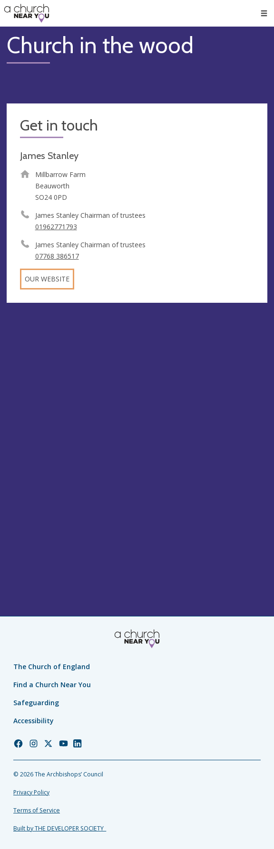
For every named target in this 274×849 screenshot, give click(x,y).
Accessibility (33, 720)
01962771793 (56, 226)
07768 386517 (57, 256)
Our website (47, 278)
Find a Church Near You (52, 684)
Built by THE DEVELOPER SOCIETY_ (59, 828)
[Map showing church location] (137, 439)
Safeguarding (36, 702)
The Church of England (51, 666)
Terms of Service (36, 810)
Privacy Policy (31, 792)
